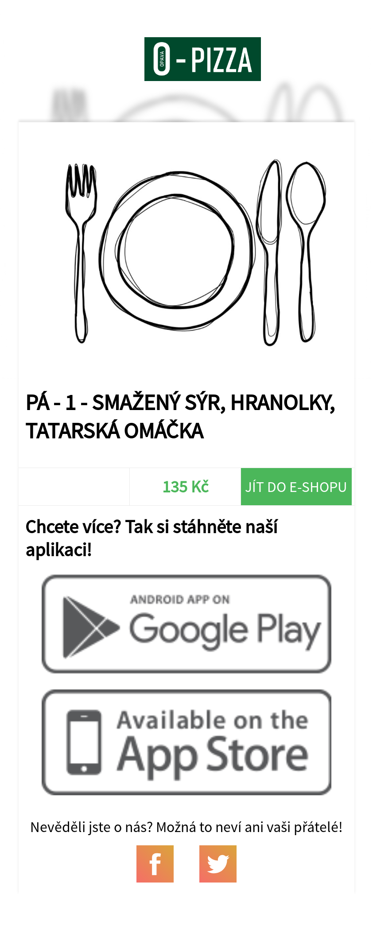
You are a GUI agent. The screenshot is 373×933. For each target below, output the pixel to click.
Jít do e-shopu (296, 486)
